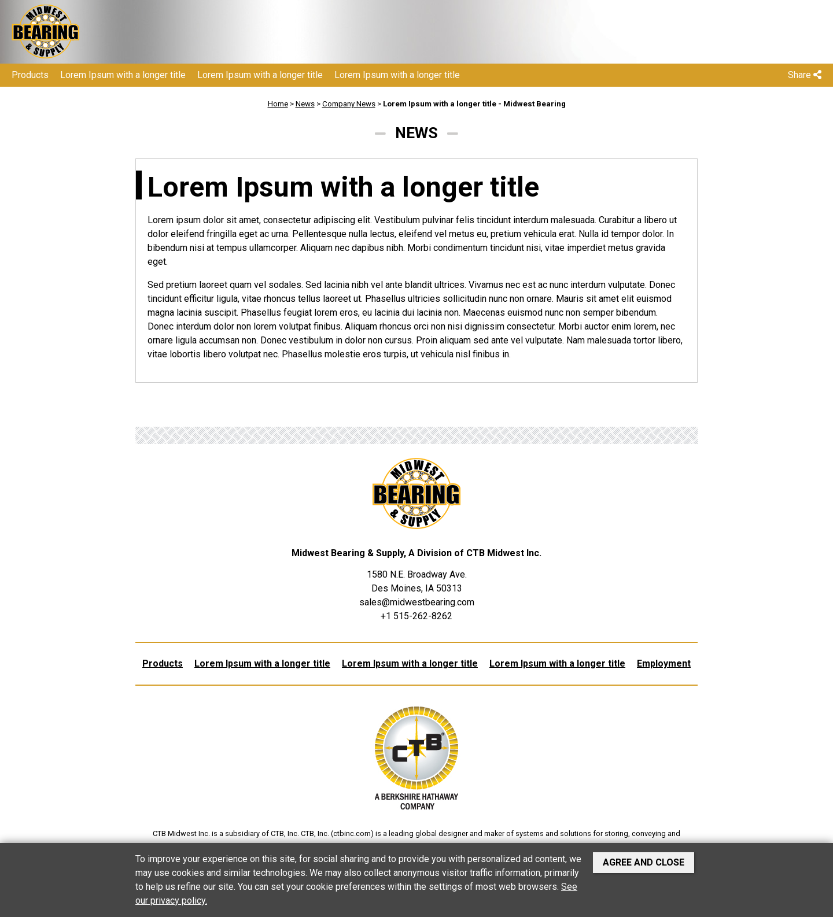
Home (278, 103)
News (305, 103)
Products (30, 74)
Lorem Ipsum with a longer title (123, 74)
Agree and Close (643, 862)
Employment (664, 663)
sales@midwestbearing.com (416, 602)
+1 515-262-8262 (416, 616)
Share (804, 74)
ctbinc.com (352, 833)
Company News (348, 103)
